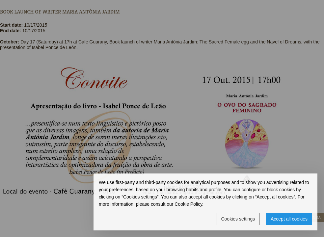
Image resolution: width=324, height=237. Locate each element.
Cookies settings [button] (238, 219)
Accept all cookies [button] (289, 219)
